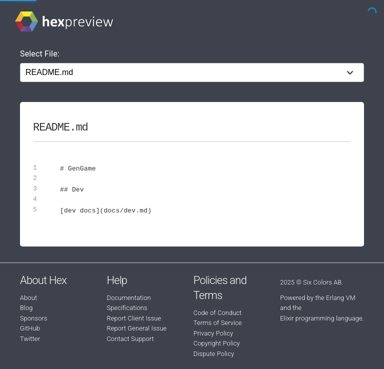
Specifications (126, 308)
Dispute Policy (214, 354)
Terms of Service (218, 322)
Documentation (128, 298)
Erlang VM (341, 298)
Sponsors (34, 318)
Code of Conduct (218, 312)
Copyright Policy (217, 343)
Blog (26, 308)
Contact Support (130, 338)
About (28, 298)
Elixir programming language (321, 318)
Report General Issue (136, 328)
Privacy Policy (213, 333)
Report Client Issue (133, 318)
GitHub (30, 328)
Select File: (40, 53)
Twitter (30, 338)
